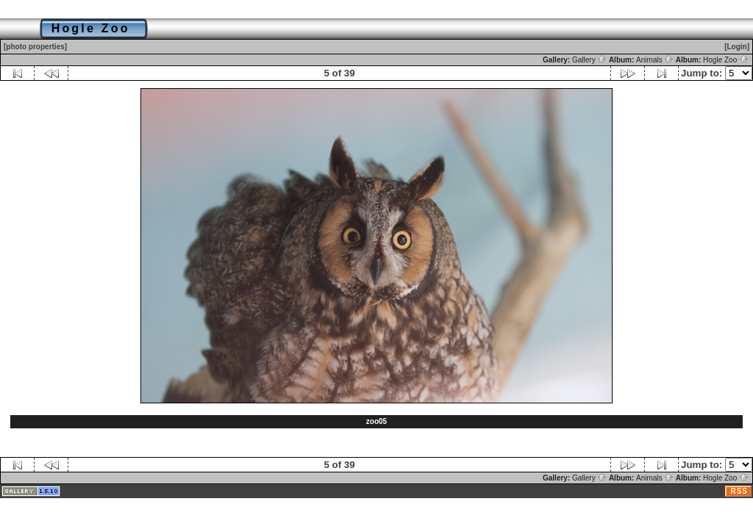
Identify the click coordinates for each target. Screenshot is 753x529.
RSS (739, 491)
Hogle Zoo (726, 60)
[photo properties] (35, 47)
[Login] (736, 47)
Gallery (589, 60)
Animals (655, 60)
